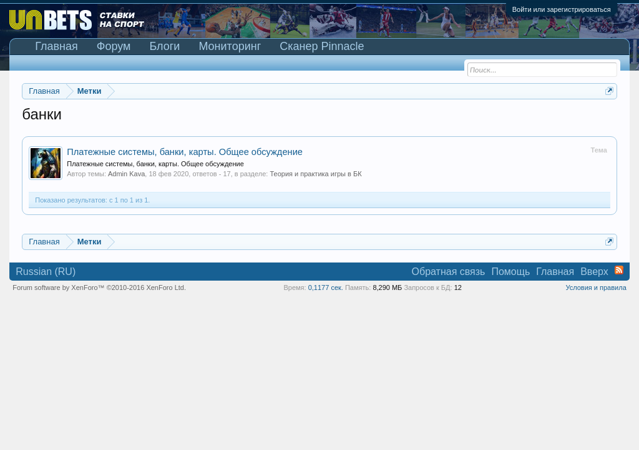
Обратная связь (448, 271)
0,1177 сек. (325, 287)
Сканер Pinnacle (322, 46)
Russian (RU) (46, 271)
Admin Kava (126, 174)
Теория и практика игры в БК (315, 174)
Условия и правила (595, 287)
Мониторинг (229, 46)
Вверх (594, 271)
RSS (619, 270)
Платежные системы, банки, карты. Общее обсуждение (185, 152)
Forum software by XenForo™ (99, 287)
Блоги (164, 46)
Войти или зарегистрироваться (561, 9)
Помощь (510, 271)
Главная (56, 46)
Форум (114, 46)
